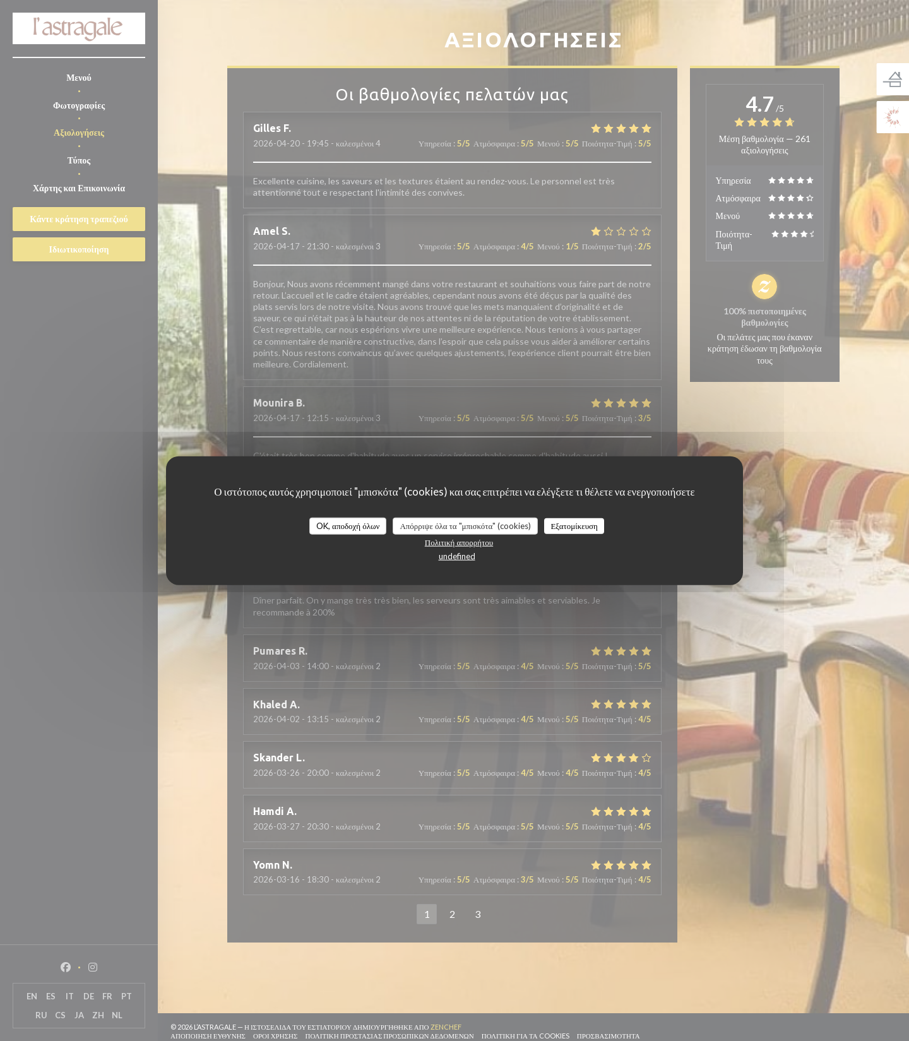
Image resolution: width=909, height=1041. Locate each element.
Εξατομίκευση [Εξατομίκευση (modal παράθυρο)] (574, 525)
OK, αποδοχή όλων (347, 525)
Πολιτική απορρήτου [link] (459, 542)
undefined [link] (457, 556)
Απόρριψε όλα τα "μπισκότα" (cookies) (465, 525)
